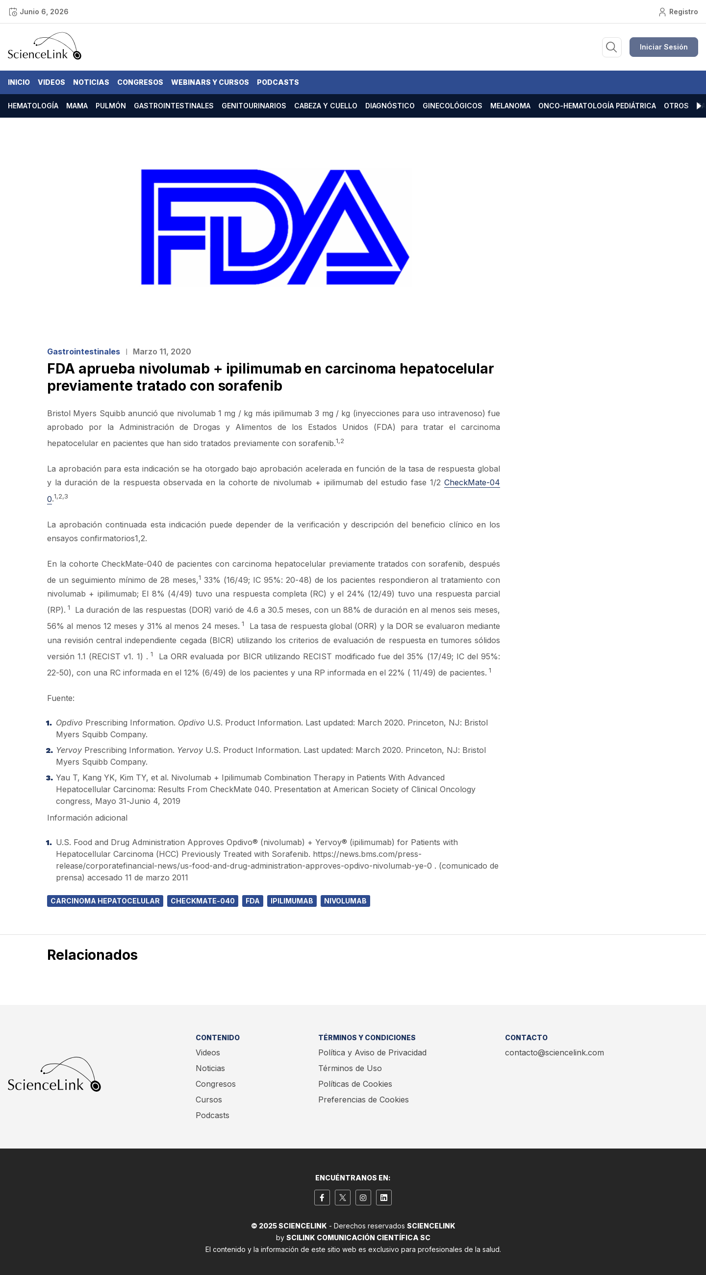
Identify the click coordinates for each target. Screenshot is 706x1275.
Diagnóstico (390, 105)
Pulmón (111, 105)
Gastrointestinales (174, 105)
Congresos (140, 82)
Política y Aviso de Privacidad (372, 1052)
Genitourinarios (254, 105)
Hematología (33, 105)
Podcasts (278, 82)
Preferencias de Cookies (363, 1099)
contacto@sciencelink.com (554, 1052)
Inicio (19, 82)
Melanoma (510, 105)
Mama (77, 105)
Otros (676, 105)
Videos (51, 82)
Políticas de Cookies (355, 1084)
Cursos (209, 1099)
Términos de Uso (350, 1068)
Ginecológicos (452, 105)
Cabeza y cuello (325, 105)
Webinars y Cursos (210, 82)
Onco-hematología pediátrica (597, 105)
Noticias (91, 82)
